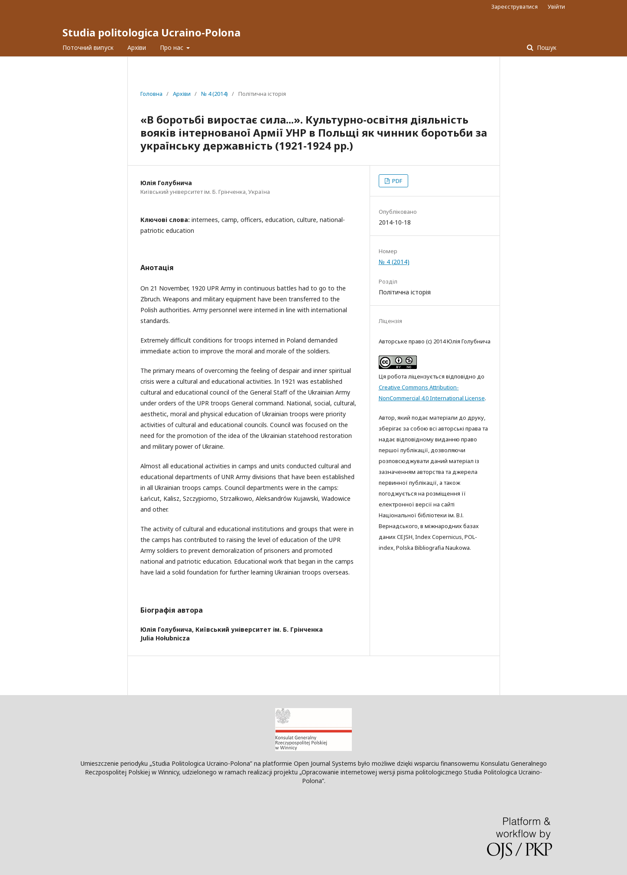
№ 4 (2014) (214, 94)
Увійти (556, 6)
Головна (151, 94)
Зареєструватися (514, 6)
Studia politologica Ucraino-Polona (151, 32)
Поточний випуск (88, 47)
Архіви (136, 47)
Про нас (172, 47)
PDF (396, 181)
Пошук (545, 47)
